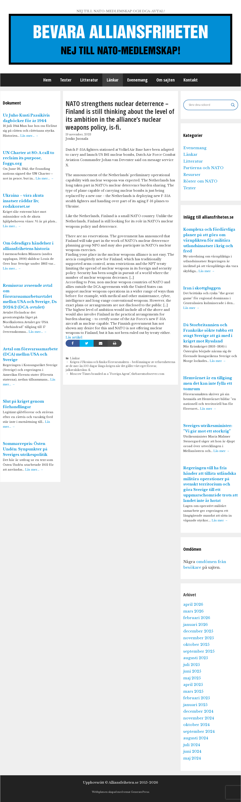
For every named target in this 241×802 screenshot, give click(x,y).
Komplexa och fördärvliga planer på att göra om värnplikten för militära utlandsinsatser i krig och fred (209, 240)
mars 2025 (193, 691)
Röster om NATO (200, 181)
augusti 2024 (195, 738)
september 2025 (199, 651)
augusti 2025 (195, 658)
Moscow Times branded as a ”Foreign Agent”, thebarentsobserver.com (117, 373)
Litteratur (89, 80)
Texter (66, 80)
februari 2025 (196, 698)
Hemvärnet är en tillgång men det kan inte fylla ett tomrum (207, 383)
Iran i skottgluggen (202, 288)
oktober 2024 (196, 724)
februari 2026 (196, 618)
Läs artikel (74, 337)
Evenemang (137, 80)
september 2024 (199, 731)
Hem (47, 80)
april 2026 (193, 604)
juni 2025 (192, 671)
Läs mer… (29, 136)
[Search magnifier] (233, 105)
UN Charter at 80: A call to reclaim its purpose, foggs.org (28, 158)
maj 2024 (192, 758)
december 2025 (198, 631)
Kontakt (190, 80)
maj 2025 (192, 678)
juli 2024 (191, 745)
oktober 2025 (196, 644)
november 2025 (198, 638)
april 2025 (193, 684)
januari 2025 (195, 705)
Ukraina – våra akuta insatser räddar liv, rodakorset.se (23, 201)
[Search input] (209, 105)
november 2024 (198, 718)
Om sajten (165, 80)
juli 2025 (191, 664)
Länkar (113, 80)
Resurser (192, 174)
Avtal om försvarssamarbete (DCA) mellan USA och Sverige (30, 354)
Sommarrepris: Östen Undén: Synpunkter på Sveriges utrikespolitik (25, 449)
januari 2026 (195, 624)
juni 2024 (192, 751)
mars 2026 (193, 611)
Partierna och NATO (203, 168)
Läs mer (207, 271)
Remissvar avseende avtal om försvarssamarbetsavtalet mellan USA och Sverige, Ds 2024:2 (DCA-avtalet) (30, 296)
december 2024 (198, 711)
